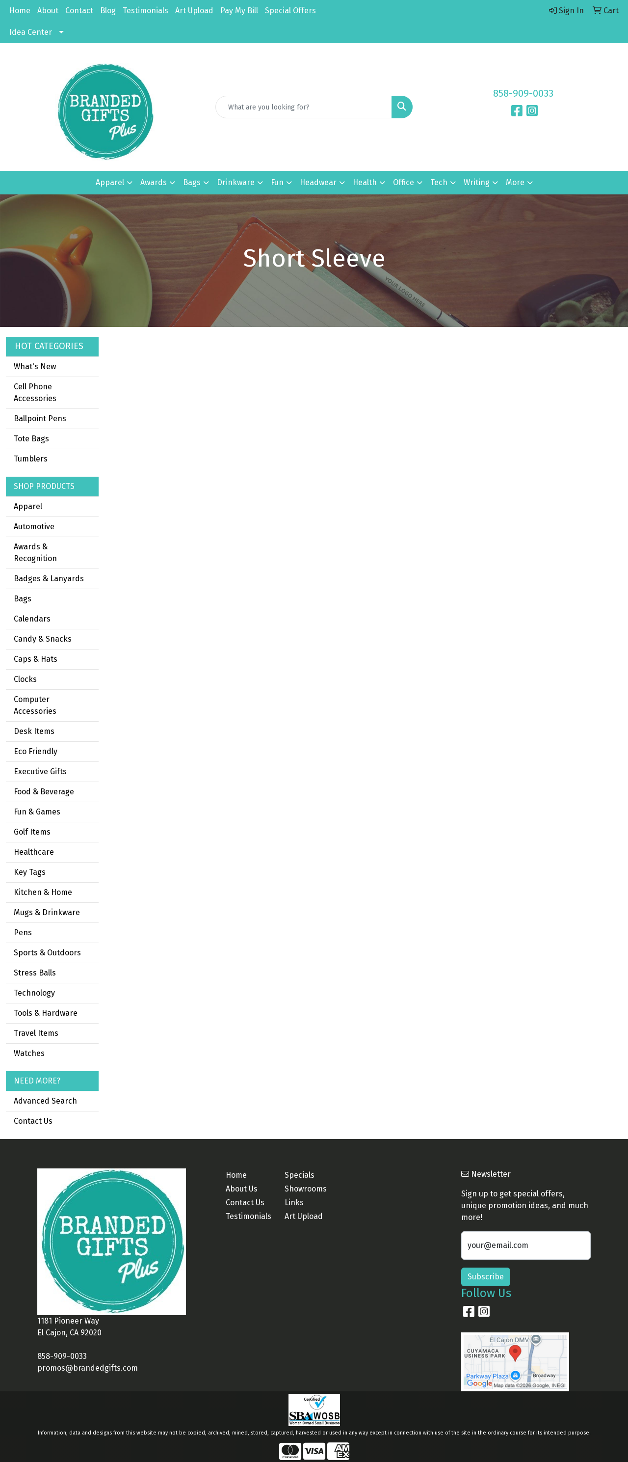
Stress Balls (35, 972)
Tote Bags (31, 438)
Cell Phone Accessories (35, 392)
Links (294, 1202)
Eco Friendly (35, 751)
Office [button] (403, 182)
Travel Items (36, 1033)
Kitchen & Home (43, 892)
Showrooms (306, 1188)
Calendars (32, 618)
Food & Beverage (44, 791)
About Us (242, 1188)
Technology (34, 993)
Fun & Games (37, 811)
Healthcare (34, 852)
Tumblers (31, 458)
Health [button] (365, 182)
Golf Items (32, 832)
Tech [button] (438, 182)
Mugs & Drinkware (47, 912)
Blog (108, 10)
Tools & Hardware (46, 1013)
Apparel (28, 506)
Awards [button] (153, 182)
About (47, 10)
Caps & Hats (35, 659)
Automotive (34, 526)
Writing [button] (477, 182)
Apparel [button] (110, 182)
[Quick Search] (303, 107)
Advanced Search (45, 1101)
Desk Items (34, 731)
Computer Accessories (35, 705)
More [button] (515, 182)
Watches (29, 1053)
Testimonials (145, 10)
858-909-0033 (523, 93)
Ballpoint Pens (40, 418)
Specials (299, 1175)
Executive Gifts (40, 771)
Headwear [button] (318, 182)
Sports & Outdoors (47, 952)
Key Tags (30, 872)
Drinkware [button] (236, 182)
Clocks (25, 679)
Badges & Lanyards (49, 578)
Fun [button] (277, 182)
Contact (79, 10)
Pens (23, 932)
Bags (22, 598)
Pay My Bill (239, 10)
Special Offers (290, 10)
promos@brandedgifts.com (87, 1368)
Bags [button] (192, 182)
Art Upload (194, 10)
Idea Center (30, 32)
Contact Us (33, 1121)
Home (19, 10)
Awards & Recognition (35, 552)
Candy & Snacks (43, 639)
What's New (35, 366)
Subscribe (486, 1276)
